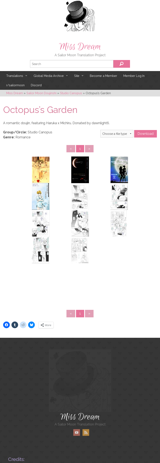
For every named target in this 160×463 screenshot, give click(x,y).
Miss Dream (80, 46)
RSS (85, 409)
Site (76, 76)
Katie (73, 451)
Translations (14, 76)
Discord (36, 85)
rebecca (72, 460)
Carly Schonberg (32, 451)
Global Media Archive (49, 76)
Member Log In (134, 76)
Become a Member (103, 76)
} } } (116, 134)
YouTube (76, 409)
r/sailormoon (15, 85)
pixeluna (44, 447)
